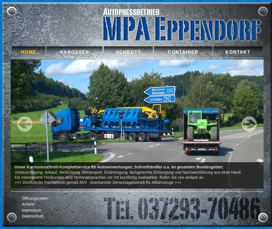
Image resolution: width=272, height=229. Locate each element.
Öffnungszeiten (35, 198)
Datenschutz (33, 216)
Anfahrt (28, 204)
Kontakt (238, 52)
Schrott (128, 52)
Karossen (74, 52)
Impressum (31, 210)
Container (183, 52)
